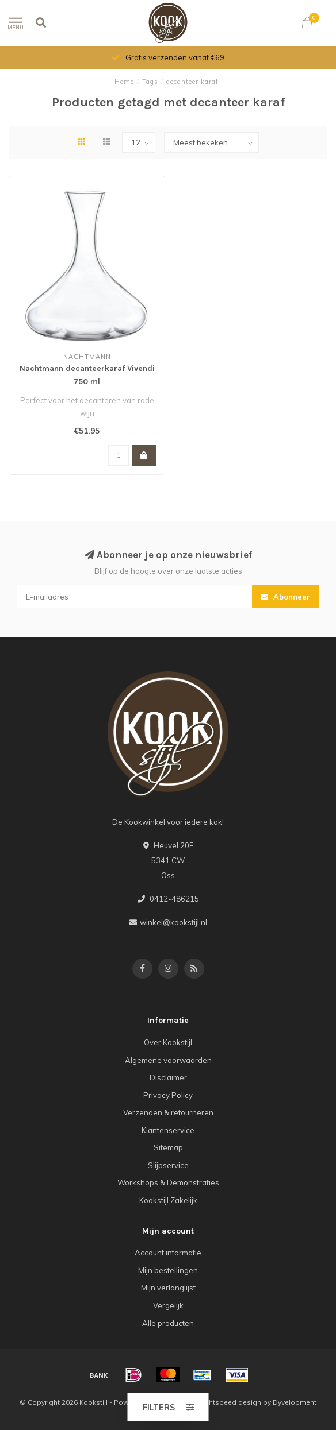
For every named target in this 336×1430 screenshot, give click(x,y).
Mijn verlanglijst (168, 1287)
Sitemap (168, 1147)
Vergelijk (168, 1305)
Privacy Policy (168, 1095)
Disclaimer (168, 1077)
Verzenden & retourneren (168, 1112)
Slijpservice (168, 1165)
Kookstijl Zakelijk (168, 1200)
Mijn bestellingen (168, 1270)
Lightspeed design (230, 1402)
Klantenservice (168, 1130)
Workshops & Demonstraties (168, 1182)
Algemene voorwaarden (168, 1060)
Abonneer (285, 596)
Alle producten (168, 1323)
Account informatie (168, 1252)
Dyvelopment (294, 1402)
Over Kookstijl (168, 1042)
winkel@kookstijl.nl (173, 922)
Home (124, 82)
